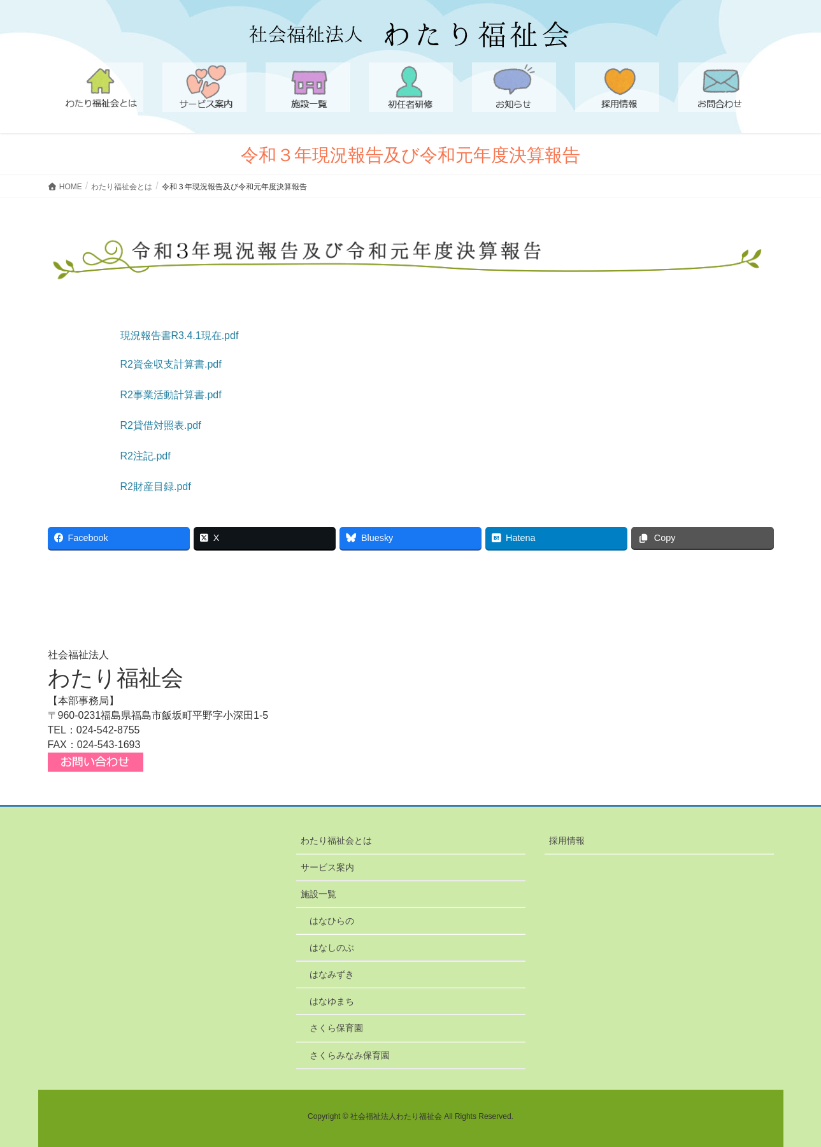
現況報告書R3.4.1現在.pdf (179, 335)
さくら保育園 (336, 1028)
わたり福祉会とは (336, 840)
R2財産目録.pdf (155, 486)
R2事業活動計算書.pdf (171, 394)
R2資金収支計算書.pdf (171, 364)
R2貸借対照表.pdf (160, 425)
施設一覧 (318, 894)
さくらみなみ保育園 (350, 1055)
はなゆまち (332, 1001)
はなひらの (332, 921)
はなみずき (332, 974)
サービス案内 (327, 867)
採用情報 (567, 840)
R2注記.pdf (145, 456)
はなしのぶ (332, 947)
